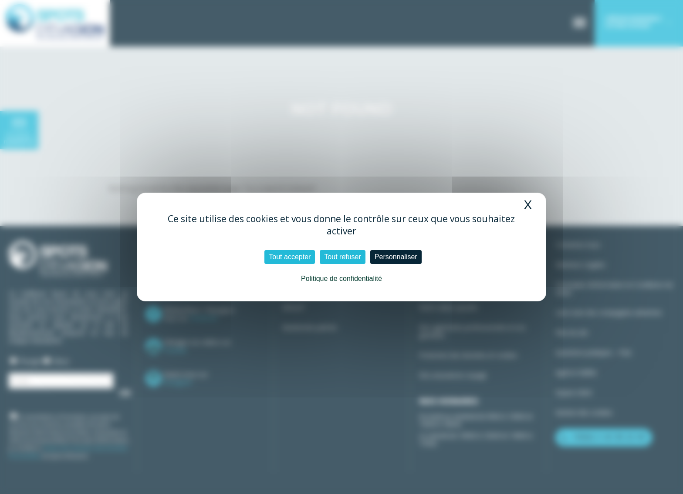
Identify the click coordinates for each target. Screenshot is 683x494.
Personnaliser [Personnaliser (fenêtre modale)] (396, 256)
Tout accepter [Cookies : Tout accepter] (290, 256)
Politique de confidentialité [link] (341, 278)
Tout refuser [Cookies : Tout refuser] (342, 256)
